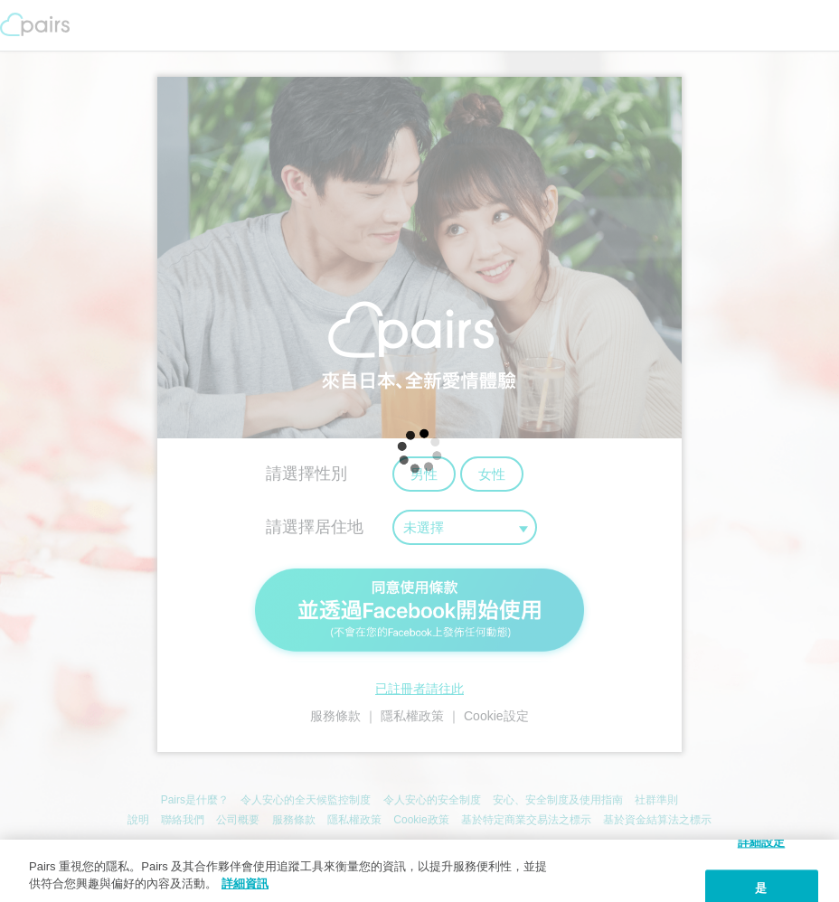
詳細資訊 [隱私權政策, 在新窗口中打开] (245, 883)
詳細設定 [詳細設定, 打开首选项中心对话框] (762, 843)
